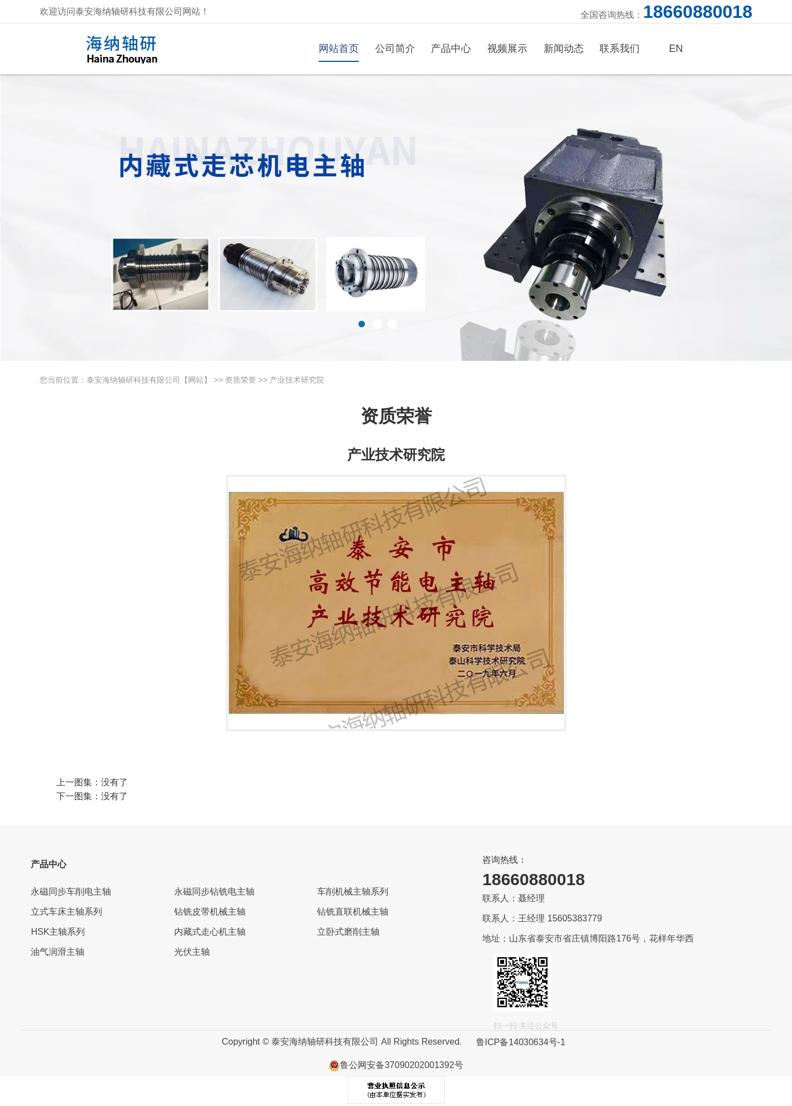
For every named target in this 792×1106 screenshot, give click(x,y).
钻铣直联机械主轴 (352, 911)
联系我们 (619, 48)
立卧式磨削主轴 (348, 931)
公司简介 (395, 48)
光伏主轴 (192, 952)
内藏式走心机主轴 (210, 931)
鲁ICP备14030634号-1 (520, 1042)
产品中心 (451, 48)
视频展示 (507, 48)
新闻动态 (564, 48)
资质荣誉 (240, 379)
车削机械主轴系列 (352, 891)
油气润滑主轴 (57, 952)
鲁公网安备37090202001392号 (396, 1065)
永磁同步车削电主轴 (71, 891)
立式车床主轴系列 (66, 911)
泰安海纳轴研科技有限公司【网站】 (149, 379)
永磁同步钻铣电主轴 (214, 891)
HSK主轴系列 (58, 931)
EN (676, 48)
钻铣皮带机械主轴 (210, 911)
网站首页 (339, 48)
